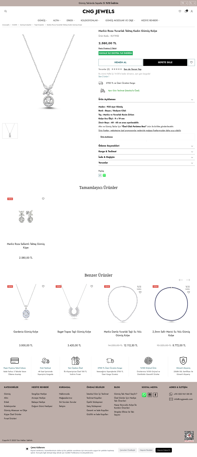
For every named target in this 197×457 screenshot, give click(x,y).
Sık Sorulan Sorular (67, 402)
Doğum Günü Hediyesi (42, 406)
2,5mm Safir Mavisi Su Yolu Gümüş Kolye (171, 333)
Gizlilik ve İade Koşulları (97, 414)
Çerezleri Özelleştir (127, 450)
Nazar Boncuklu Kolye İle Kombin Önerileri (125, 406)
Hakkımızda (64, 393)
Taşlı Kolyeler (39, 25)
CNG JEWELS (99, 11)
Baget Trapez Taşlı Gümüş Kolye (74, 332)
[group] (48, 75)
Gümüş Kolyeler (25, 25)
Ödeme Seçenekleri (145, 145)
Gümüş (42, 20)
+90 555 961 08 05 (183, 394)
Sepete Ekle (165, 62)
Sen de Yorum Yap (132, 69)
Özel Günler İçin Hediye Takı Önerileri (125, 399)
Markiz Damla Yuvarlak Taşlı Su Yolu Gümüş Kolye (122, 333)
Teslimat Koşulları (94, 397)
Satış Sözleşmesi (94, 406)
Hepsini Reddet (146, 450)
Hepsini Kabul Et (163, 450)
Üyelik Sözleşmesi (95, 402)
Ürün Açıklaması (145, 99)
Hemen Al (120, 62)
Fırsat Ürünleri (10, 418)
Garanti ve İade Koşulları (98, 410)
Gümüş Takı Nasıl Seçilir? (125, 393)
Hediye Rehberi (150, 20)
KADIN (14, 25)
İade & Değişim (145, 157)
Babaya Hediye (38, 402)
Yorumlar (145, 162)
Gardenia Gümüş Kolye (25, 332)
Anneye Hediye (38, 397)
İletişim (62, 406)
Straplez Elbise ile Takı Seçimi (124, 413)
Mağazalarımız (65, 397)
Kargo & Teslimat (145, 151)
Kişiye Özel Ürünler (12, 414)
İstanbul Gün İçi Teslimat (97, 393)
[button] (183, 276)
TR (184, 3)
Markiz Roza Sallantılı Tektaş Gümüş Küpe (26, 245)
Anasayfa (5, 25)
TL (192, 3)
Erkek (71, 20)
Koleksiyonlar (90, 20)
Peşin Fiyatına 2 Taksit (107, 48)
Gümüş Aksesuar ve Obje (120, 20)
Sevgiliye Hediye (39, 393)
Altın (56, 20)
